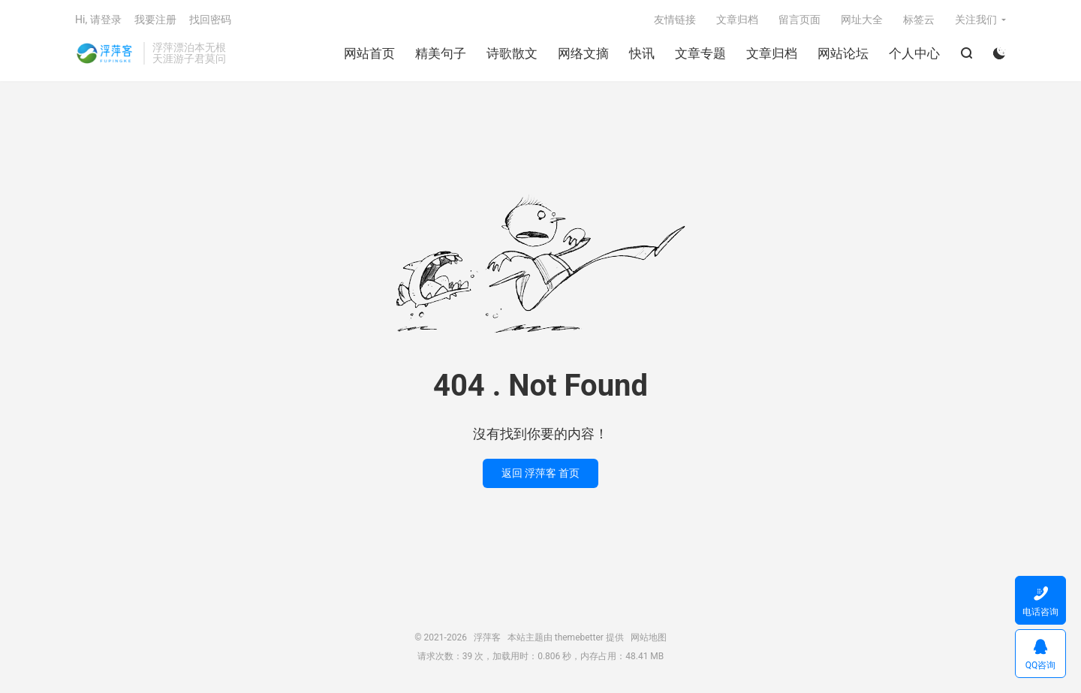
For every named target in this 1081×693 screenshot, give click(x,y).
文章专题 (700, 53)
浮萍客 (105, 53)
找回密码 (210, 20)
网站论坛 (843, 53)
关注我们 (976, 20)
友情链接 (675, 20)
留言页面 (799, 20)
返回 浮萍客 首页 (540, 473)
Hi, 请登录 (98, 20)
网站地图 (649, 637)
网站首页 (369, 53)
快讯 (642, 53)
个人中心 (914, 53)
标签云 (919, 20)
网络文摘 (583, 53)
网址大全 (862, 20)
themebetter (579, 637)
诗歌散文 (511, 53)
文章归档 (771, 53)
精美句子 (440, 53)
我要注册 (155, 20)
